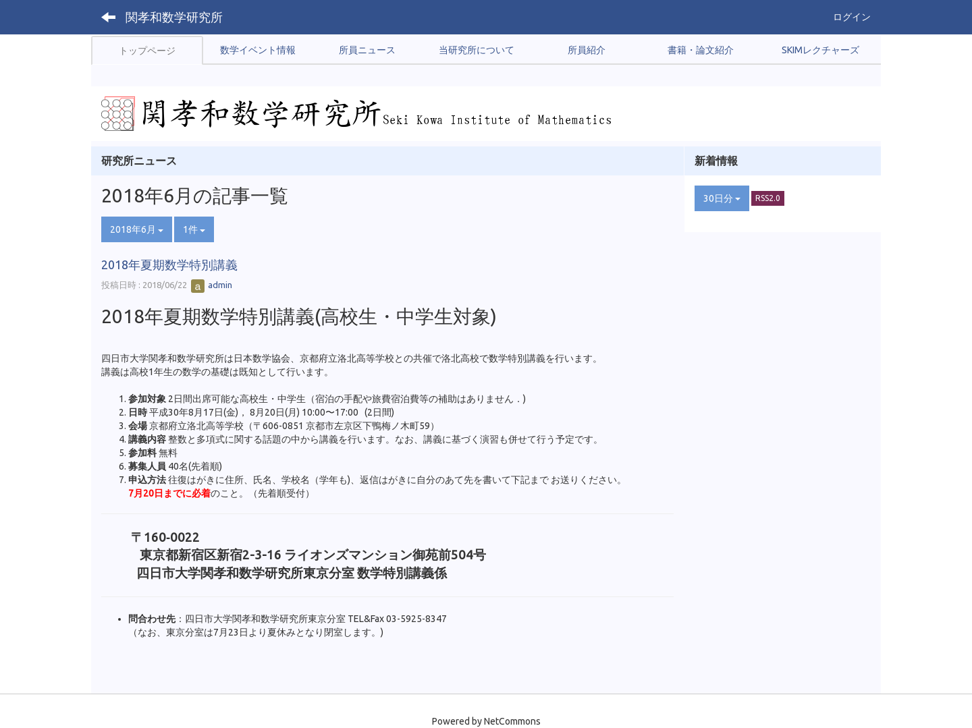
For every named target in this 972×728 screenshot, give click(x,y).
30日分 (721, 198)
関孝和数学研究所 (174, 17)
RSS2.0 (767, 198)
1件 (194, 229)
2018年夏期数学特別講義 (169, 264)
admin (211, 284)
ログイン (852, 16)
